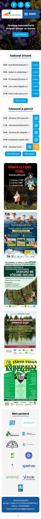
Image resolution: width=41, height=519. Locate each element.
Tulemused (36, 118)
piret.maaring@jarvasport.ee (23, 509)
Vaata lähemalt (20, 34)
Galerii (36, 146)
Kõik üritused (21, 100)
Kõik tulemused (13, 154)
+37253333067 (24, 506)
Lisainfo (35, 65)
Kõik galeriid (29, 154)
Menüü (32, 14)
